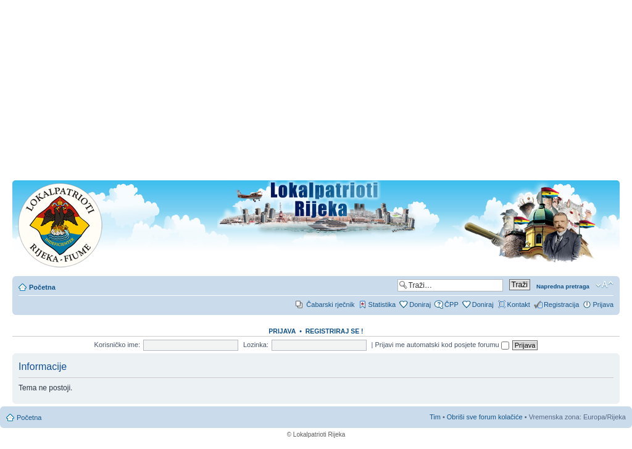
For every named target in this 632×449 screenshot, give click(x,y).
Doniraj (420, 304)
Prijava (602, 304)
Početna (42, 287)
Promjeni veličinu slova (604, 284)
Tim (435, 417)
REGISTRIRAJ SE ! (335, 331)
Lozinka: (255, 344)
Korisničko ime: (117, 344)
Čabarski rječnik (330, 304)
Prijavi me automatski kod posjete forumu (442, 344)
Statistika (382, 304)
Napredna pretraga (562, 286)
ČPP (451, 304)
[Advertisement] (316, 93)
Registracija (561, 304)
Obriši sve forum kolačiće (485, 417)
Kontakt (518, 304)
